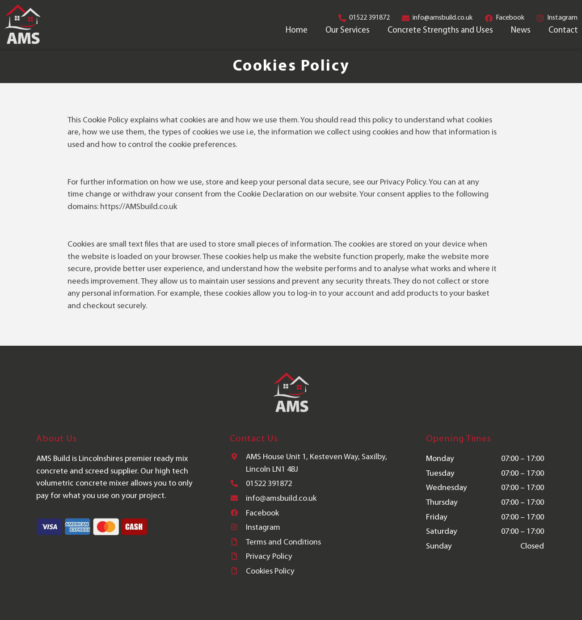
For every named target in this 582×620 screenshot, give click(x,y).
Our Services (347, 30)
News (521, 30)
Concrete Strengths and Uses (440, 30)
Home (297, 30)
